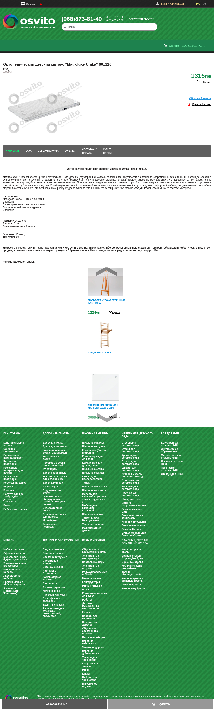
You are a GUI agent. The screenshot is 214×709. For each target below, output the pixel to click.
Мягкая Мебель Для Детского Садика (134, 534)
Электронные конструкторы (90, 557)
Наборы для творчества (89, 678)
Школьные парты (93, 442)
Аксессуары (50, 486)
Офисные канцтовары (10, 450)
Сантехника (50, 583)
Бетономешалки (53, 567)
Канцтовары (12, 433)
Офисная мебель (14, 553)
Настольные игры (93, 562)
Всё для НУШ (170, 433)
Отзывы (30, 4)
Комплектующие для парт (92, 457)
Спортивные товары (50, 562)
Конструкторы (91, 582)
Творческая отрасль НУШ (169, 469)
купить (207, 82)
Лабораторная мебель (12, 577)
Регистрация (177, 4)
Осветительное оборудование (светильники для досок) (54, 500)
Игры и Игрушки (93, 540)
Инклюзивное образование (169, 450)
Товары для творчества (89, 658)
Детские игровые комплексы (132, 516)
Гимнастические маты (132, 510)
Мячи (85, 669)
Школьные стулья (93, 446)
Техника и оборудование (61, 540)
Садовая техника (53, 549)
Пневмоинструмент (55, 594)
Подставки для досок (52, 491)
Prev (106, 271)
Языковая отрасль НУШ (172, 462)
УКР (205, 4)
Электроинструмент (55, 557)
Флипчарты (50, 469)
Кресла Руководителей (131, 573)
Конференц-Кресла (133, 588)
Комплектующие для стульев (92, 464)
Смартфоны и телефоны (51, 599)
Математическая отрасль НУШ (171, 456)
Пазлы (86, 589)
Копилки (8, 490)
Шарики (8, 486)
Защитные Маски (53, 604)
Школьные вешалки (94, 486)
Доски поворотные (54, 472)
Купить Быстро (201, 104)
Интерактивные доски (52, 509)
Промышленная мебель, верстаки (14, 583)
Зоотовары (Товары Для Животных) (11, 591)
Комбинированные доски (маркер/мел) (55, 451)
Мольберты (50, 520)
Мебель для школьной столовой (89, 508)
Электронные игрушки (90, 567)
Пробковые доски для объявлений (54, 464)
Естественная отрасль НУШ (169, 444)
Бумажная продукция (10, 462)
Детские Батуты (131, 529)
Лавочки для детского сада (130, 494)
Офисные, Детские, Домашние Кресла (135, 542)
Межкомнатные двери (91, 529)
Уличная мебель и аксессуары (14, 564)
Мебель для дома (14, 549)
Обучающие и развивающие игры (94, 550)
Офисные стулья (132, 562)
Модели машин (91, 578)
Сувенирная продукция (10, 478)
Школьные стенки (93, 469)
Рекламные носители (50, 525)
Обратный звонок (141, 19)
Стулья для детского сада (130, 444)
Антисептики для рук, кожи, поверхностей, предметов (53, 612)
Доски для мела (53, 442)
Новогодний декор (14, 482)
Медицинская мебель (11, 571)
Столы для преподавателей (92, 478)
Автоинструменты (54, 587)
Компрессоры (51, 590)
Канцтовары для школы (13, 444)
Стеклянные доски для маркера (54, 515)
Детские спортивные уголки (134, 504)
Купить (116, 312)
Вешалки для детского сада (130, 488)
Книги (6, 505)
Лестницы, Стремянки (49, 572)
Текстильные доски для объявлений (55, 478)
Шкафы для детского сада (130, 469)
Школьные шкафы (93, 472)
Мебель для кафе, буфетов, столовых (15, 558)
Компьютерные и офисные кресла (132, 579)
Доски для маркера (55, 446)
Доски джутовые (53, 482)
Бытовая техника (53, 553)
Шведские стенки (132, 499)
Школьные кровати (94, 490)
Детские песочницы (134, 525)
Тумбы (86, 482)
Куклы (86, 673)
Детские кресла (131, 584)
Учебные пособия (93, 524)
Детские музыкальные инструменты (90, 606)
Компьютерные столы (131, 550)
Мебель (8, 540)
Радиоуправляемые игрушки (94, 573)
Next (107, 417)
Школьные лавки (93, 514)
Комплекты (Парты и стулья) (94, 451)
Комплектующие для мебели (132, 567)
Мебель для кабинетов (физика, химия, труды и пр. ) (94, 498)
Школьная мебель (95, 433)
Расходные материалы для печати (13, 470)
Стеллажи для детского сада (130, 481)
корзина (174, 45)
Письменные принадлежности (13, 456)
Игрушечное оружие (89, 685)
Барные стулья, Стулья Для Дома (132, 557)
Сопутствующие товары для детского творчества (13, 498)
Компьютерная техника (52, 578)
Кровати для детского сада (130, 456)
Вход (164, 4)
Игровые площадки (134, 521)
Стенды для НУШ (172, 474)
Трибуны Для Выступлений (90, 519)
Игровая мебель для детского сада (133, 475)
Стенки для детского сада (130, 462)
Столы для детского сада (130, 450)
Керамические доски (51, 457)
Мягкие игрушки (92, 585)
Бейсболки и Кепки (15, 509)
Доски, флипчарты (56, 433)
